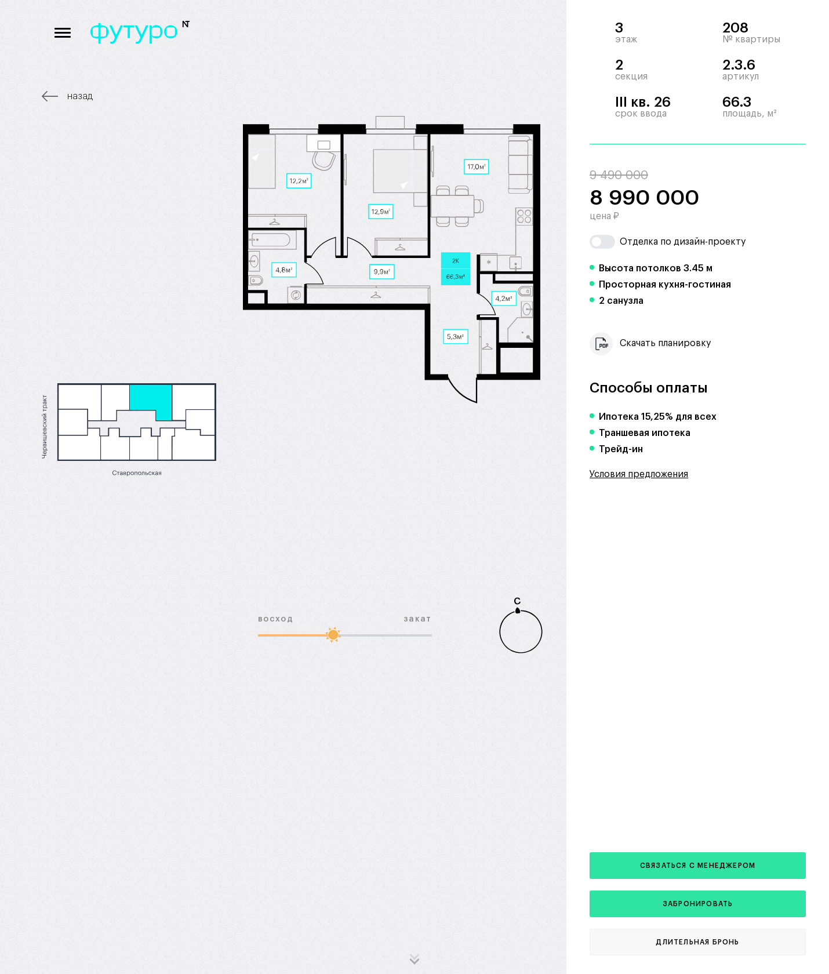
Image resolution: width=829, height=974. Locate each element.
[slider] (333, 634)
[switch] (602, 242)
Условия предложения (639, 474)
